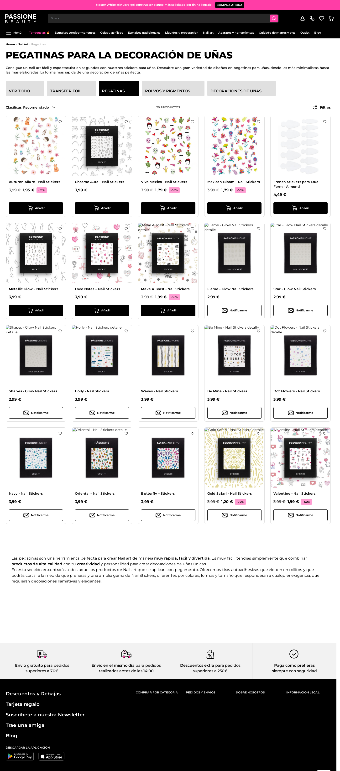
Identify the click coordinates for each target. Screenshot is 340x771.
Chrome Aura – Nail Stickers (99, 182)
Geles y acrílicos (111, 32)
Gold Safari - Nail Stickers (229, 493)
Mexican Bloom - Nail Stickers (233, 182)
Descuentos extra (197, 665)
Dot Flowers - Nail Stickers (296, 391)
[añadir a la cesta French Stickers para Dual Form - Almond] (300, 208)
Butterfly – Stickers (158, 493)
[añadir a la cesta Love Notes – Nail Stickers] (102, 310)
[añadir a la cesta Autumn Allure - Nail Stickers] (36, 208)
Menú (13, 33)
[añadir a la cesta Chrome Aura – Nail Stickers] (102, 208)
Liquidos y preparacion (181, 32)
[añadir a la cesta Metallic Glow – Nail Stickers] (36, 310)
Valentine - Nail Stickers (294, 493)
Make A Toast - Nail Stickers (165, 289)
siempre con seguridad (294, 671)
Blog (317, 32)
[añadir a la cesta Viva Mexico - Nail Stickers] (168, 208)
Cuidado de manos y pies (277, 32)
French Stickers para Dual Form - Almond (296, 184)
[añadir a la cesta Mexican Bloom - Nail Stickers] (234, 208)
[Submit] (274, 18)
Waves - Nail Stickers (159, 391)
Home (10, 44)
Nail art (208, 32)
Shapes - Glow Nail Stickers (33, 391)
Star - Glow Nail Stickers (294, 289)
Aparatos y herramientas (236, 32)
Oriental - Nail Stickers (95, 493)
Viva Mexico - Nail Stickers (164, 182)
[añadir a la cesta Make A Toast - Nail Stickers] (168, 310)
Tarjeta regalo (23, 704)
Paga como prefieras (294, 665)
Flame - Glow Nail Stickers (230, 289)
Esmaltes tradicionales (144, 32)
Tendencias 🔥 (39, 32)
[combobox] (163, 18)
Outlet (305, 32)
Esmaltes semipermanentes (75, 32)
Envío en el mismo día (113, 665)
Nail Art (23, 44)
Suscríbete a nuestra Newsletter (45, 715)
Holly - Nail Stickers (92, 391)
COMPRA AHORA (230, 4)
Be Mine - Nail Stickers (227, 391)
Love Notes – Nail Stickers (97, 289)
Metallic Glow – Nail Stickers (33, 289)
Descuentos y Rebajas (33, 694)
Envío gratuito (29, 665)
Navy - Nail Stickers (26, 493)
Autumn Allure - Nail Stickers (34, 182)
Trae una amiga (25, 725)
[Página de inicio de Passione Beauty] (21, 18)
